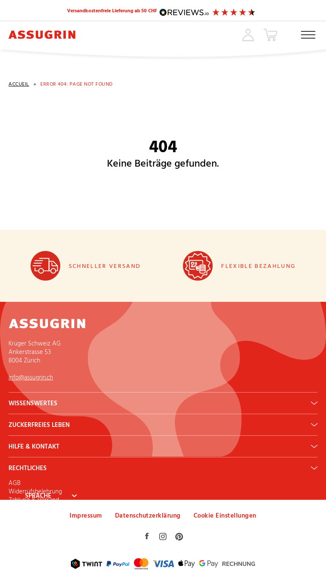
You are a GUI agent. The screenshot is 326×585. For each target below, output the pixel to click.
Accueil (18, 84)
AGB (14, 483)
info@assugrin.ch (30, 377)
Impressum (86, 515)
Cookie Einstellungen (225, 515)
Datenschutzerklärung (148, 515)
